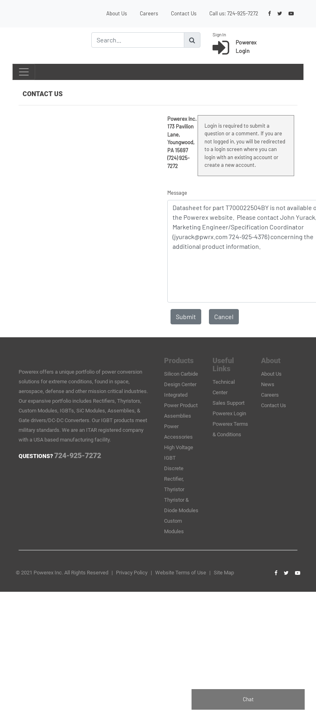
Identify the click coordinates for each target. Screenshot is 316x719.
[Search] (137, 40)
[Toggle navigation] (24, 72)
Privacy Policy (131, 573)
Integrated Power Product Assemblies (181, 405)
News (267, 384)
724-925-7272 (242, 13)
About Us (116, 13)
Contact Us (183, 13)
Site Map (224, 573)
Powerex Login (229, 413)
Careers (149, 13)
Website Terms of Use (180, 573)
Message (177, 192)
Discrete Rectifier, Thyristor (174, 478)
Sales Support (228, 403)
